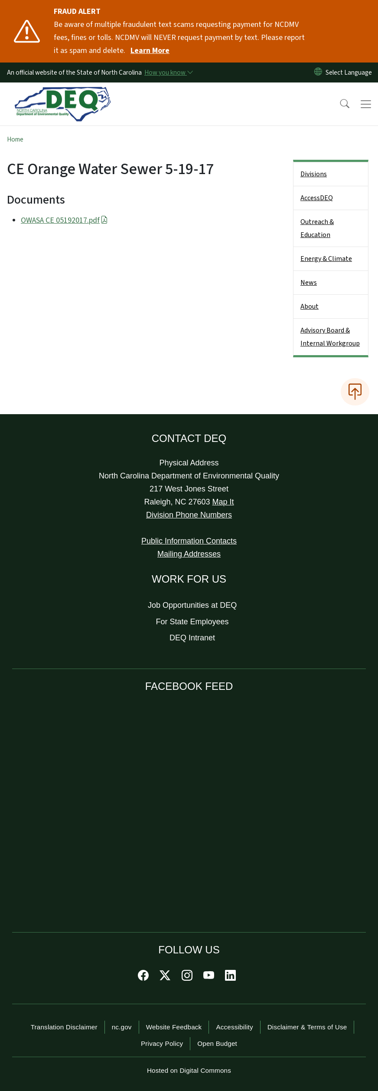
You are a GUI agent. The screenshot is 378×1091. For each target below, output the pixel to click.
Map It (223, 502)
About (309, 306)
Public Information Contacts (189, 541)
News (308, 282)
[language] (350, 72)
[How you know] (168, 72)
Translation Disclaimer (64, 1027)
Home (15, 139)
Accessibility (234, 1027)
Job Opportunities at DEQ (192, 605)
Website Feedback (174, 1027)
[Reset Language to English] (318, 72)
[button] (339, 104)
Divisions (313, 174)
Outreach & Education (317, 228)
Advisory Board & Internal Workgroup (330, 337)
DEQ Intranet (192, 637)
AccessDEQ (316, 198)
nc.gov (122, 1027)
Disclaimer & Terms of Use (307, 1027)
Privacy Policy (162, 1043)
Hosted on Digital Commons (189, 1070)
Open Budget (217, 1043)
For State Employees (192, 621)
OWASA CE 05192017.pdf (64, 220)
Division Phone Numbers (189, 515)
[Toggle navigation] (366, 104)
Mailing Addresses (189, 554)
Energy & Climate (326, 259)
